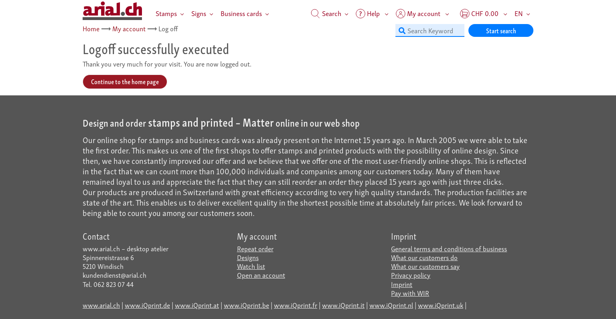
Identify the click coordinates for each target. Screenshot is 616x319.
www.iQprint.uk (440, 304)
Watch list (251, 265)
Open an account (261, 274)
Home (91, 28)
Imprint (401, 284)
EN (519, 13)
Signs (198, 13)
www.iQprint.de (147, 304)
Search (326, 13)
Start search (501, 30)
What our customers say (425, 265)
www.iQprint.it (343, 304)
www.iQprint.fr (295, 304)
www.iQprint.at (197, 304)
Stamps (166, 13)
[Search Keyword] (429, 30)
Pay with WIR (410, 292)
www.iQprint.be (246, 304)
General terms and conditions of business (449, 248)
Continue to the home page (125, 81)
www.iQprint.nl (391, 304)
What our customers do (424, 257)
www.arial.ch (101, 304)
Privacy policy (410, 274)
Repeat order (255, 248)
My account (129, 28)
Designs (248, 257)
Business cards (241, 13)
